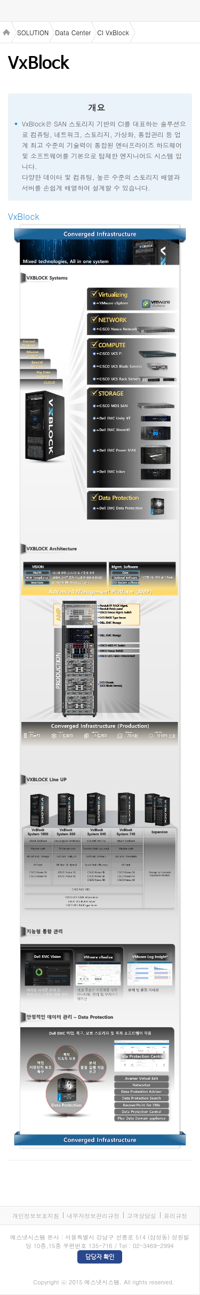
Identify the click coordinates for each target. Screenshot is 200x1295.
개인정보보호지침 (35, 1216)
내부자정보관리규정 (93, 1216)
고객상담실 (141, 1216)
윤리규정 (175, 1216)
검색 (189, 11)
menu (11, 11)
